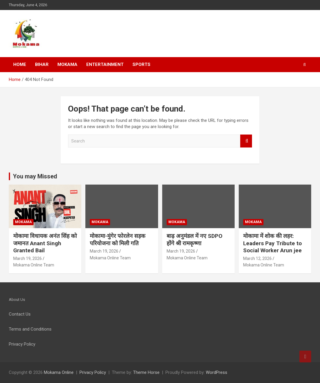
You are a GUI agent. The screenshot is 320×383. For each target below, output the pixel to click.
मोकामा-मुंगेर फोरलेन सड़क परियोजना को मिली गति (117, 240)
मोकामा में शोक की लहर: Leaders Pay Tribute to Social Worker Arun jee (272, 243)
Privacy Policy (92, 372)
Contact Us (20, 314)
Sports (141, 64)
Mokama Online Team (33, 265)
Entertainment (105, 64)
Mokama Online (59, 372)
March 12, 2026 (257, 258)
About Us (17, 299)
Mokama (67, 64)
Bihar (42, 64)
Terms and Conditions (30, 329)
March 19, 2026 (27, 258)
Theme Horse (146, 372)
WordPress (216, 372)
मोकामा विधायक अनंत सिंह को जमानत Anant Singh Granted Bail (45, 243)
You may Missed (35, 176)
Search (246, 141)
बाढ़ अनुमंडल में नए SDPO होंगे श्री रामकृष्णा (194, 240)
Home (19, 64)
